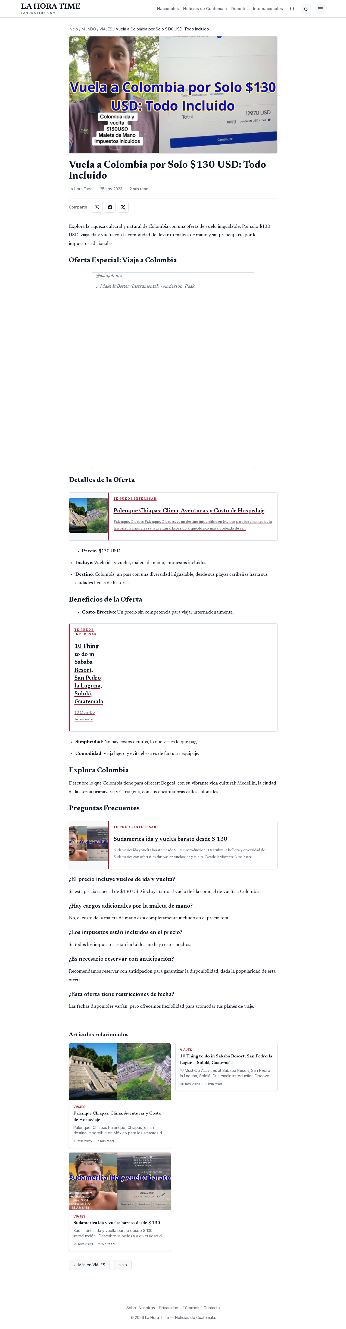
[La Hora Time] (50, 8)
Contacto (212, 1307)
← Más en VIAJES (89, 1264)
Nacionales (168, 8)
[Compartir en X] (123, 207)
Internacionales (268, 8)
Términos (191, 1307)
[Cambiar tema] (306, 9)
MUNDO (89, 29)
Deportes (240, 8)
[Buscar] (292, 9)
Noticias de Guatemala (205, 8)
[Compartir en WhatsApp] (97, 207)
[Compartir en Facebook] (110, 207)
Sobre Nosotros (140, 1307)
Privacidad (168, 1307)
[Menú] (320, 9)
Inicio (73, 29)
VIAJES (105, 29)
